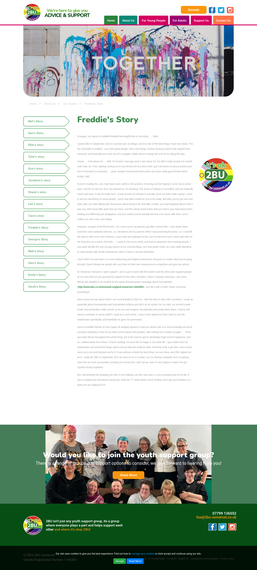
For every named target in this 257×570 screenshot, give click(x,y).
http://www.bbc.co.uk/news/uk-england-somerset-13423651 (111, 287)
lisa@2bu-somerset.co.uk (216, 517)
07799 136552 (224, 513)
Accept (120, 561)
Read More (132, 475)
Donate (193, 10)
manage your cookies (143, 553)
